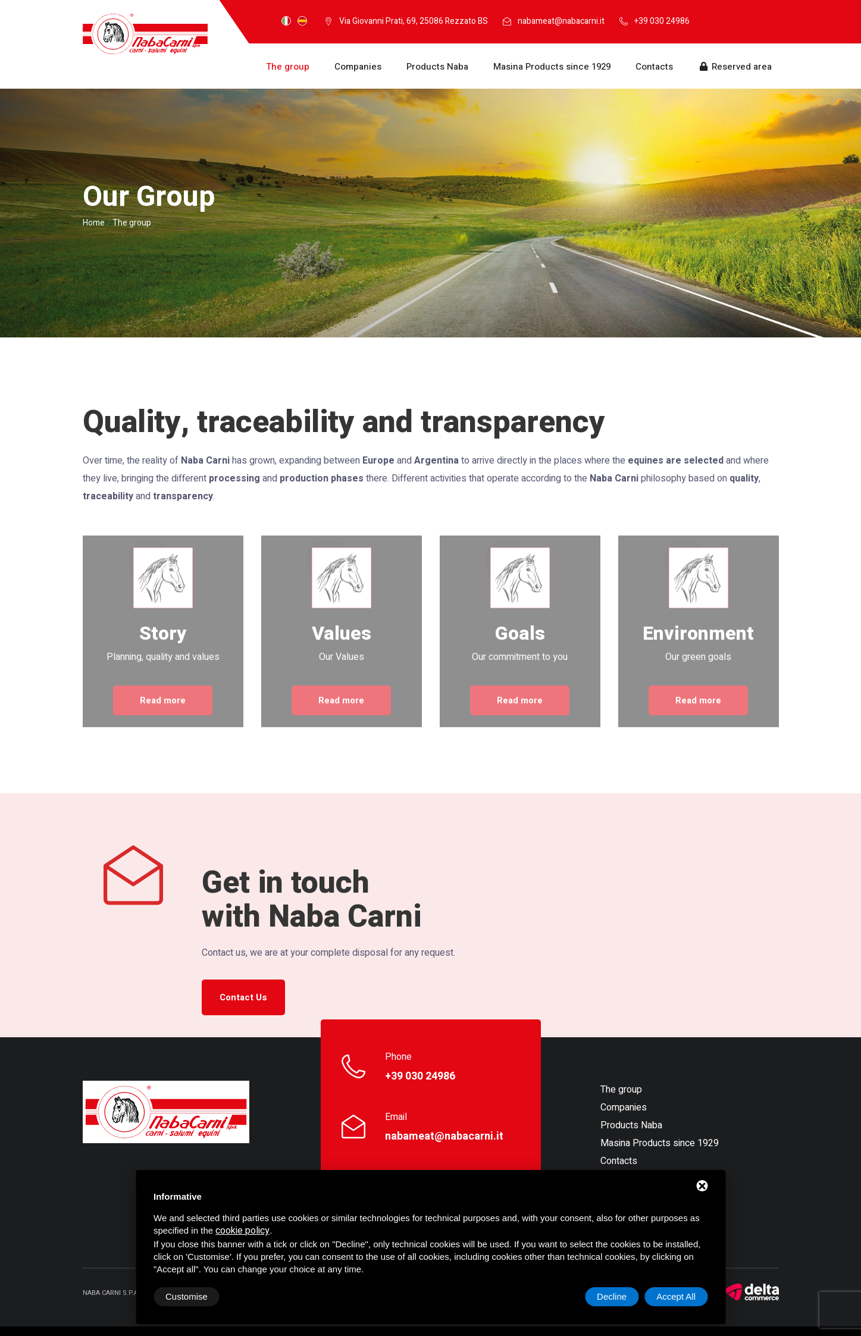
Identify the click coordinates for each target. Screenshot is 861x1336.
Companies (357, 66)
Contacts (654, 66)
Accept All (676, 1296)
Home (94, 223)
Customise (186, 1296)
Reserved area (735, 66)
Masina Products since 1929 (551, 66)
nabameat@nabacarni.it (561, 21)
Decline (612, 1296)
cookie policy (242, 1230)
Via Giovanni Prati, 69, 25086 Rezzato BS (413, 21)
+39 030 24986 (662, 21)
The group (287, 66)
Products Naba (437, 66)
